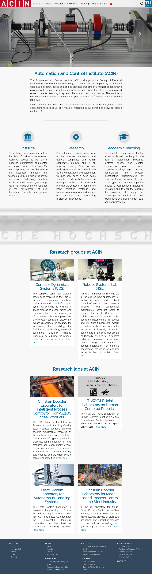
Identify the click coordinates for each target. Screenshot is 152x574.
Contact (14, 557)
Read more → (63, 458)
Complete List (124, 546)
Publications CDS (125, 552)
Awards (50, 549)
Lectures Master (89, 564)
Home (13, 546)
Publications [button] (99, 3)
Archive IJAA (124, 557)
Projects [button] (72, 3)
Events (49, 552)
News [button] (48, 3)
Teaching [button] (85, 3)
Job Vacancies (52, 554)
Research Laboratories (55, 570)
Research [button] (59, 3)
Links (13, 554)
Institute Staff (16, 549)
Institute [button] (38, 3)
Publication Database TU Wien (130, 549)
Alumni (13, 552)
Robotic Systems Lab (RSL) (57, 567)
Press (49, 546)
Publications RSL (125, 554)
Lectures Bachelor (90, 562)
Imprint (121, 561)
